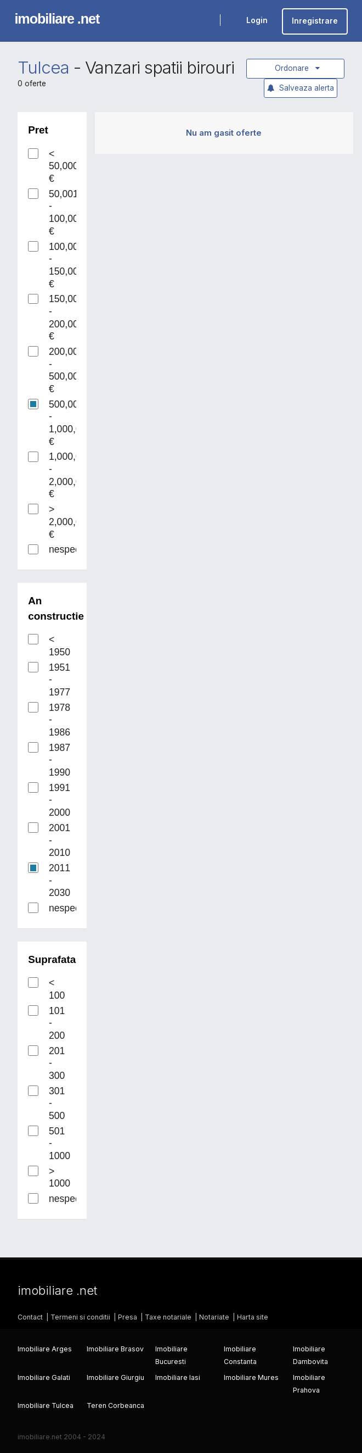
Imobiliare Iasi (177, 1377)
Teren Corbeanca (115, 1405)
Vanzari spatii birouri (159, 67)
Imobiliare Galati (44, 1377)
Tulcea (43, 67)
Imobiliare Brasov (115, 1349)
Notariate (214, 1317)
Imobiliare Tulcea (45, 1405)
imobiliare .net (56, 18)
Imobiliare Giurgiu (115, 1377)
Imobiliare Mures (251, 1377)
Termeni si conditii (80, 1317)
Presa (127, 1317)
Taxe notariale (168, 1317)
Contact (30, 1317)
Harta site (252, 1317)
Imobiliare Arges (45, 1349)
